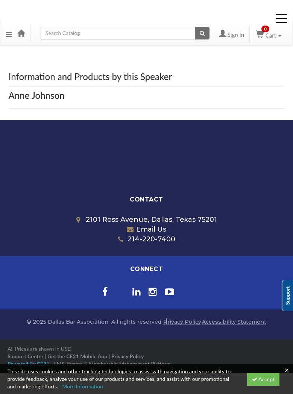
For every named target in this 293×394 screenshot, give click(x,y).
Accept (263, 379)
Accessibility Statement (234, 321)
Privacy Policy (182, 321)
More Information (82, 386)
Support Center (25, 356)
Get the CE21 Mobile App (77, 356)
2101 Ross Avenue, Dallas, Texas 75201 (146, 219)
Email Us (146, 229)
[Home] (21, 33)
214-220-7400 (146, 239)
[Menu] (8, 33)
